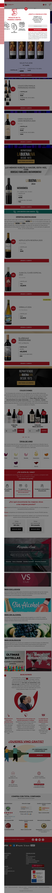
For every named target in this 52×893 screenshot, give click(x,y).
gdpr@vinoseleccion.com (36, 36)
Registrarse (38, 29)
